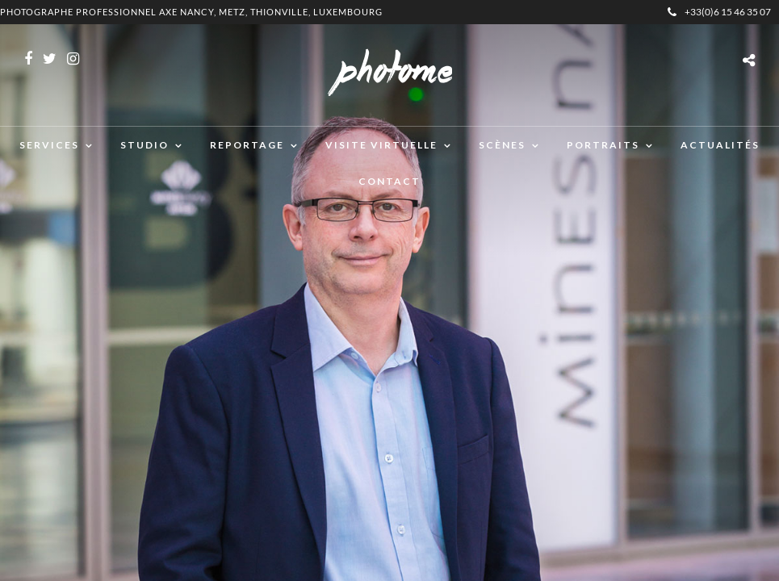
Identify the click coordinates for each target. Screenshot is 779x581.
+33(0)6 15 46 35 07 (719, 12)
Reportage (247, 145)
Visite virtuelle (381, 145)
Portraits (603, 145)
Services (49, 145)
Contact (389, 181)
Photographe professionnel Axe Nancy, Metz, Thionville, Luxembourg (191, 11)
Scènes (502, 145)
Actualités (720, 145)
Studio (144, 145)
